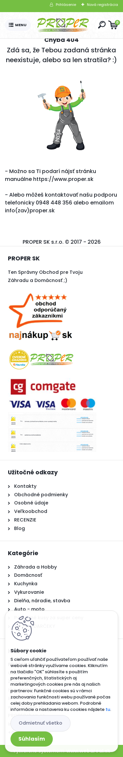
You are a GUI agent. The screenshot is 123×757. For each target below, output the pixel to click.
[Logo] (63, 25)
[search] (101, 24)
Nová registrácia (102, 4)
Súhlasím (31, 739)
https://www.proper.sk (63, 179)
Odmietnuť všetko (40, 723)
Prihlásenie (66, 4)
